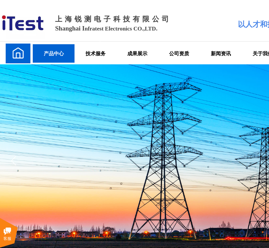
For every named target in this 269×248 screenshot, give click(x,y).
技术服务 (96, 53)
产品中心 (54, 53)
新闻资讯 (221, 53)
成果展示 (137, 53)
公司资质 (179, 53)
